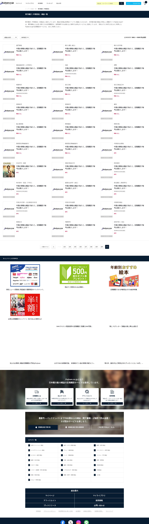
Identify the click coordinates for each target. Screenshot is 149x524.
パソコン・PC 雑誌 (102, 455)
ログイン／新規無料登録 (133, 3)
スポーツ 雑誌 (34, 465)
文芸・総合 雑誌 (68, 460)
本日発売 (40, 3)
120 (102, 246)
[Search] (121, 3)
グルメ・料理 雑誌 (36, 480)
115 (75, 246)
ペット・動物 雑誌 (69, 455)
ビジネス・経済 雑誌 (36, 455)
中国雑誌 (99, 470)
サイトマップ (109, 511)
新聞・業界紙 (100, 460)
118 (91, 246)
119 (96, 246)
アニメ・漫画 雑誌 (69, 450)
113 (64, 246)
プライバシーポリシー (50, 511)
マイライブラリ (30, 3)
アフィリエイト (50, 500)
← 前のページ (44, 246)
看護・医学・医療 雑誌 (70, 475)
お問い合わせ (99, 505)
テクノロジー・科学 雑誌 (103, 450)
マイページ (19, 3)
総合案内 (74, 491)
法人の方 (58, 3)
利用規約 (38, 511)
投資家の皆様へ (99, 511)
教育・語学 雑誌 (101, 445)
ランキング (49, 3)
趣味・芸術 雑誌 (68, 465)
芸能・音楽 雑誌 (35, 475)
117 (86, 246)
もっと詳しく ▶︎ (36, 403)
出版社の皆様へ (87, 511)
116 (80, 246)
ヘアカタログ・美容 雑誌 (70, 470)
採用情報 (99, 500)
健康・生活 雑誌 (35, 460)
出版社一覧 (33, 9)
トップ (27, 9)
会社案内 (78, 511)
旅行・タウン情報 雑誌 (70, 445)
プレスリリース (50, 505)
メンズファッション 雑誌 (37, 450)
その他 (98, 475)
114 (70, 246)
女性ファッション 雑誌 (37, 445)
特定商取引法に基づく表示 (66, 511)
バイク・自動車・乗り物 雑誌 (39, 470)
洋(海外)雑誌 (100, 465)
